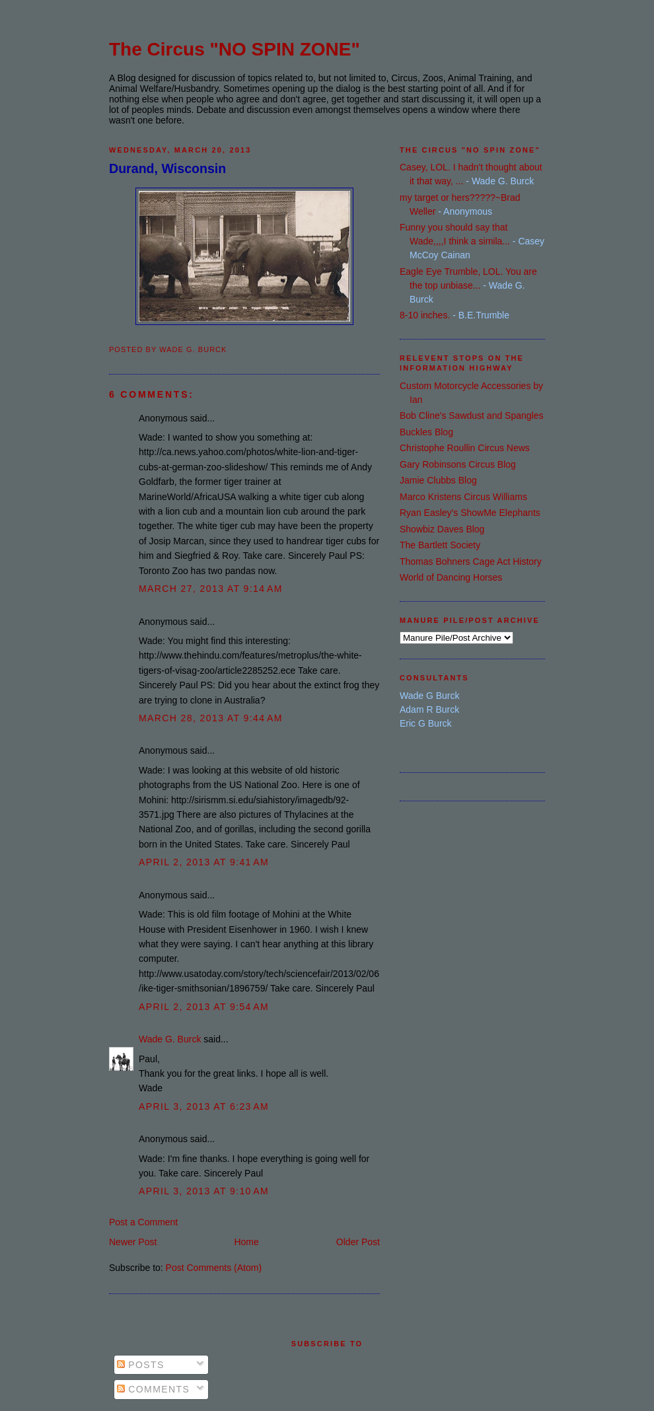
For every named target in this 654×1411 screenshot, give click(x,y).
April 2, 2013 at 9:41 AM (204, 862)
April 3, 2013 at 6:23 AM (204, 1106)
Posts (140, 1364)
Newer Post (133, 1242)
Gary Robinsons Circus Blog (458, 464)
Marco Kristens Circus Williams (463, 496)
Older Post (358, 1242)
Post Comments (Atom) (214, 1267)
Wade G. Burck (170, 1039)
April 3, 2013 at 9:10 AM (204, 1191)
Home (246, 1242)
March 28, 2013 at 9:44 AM (211, 718)
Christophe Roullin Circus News (465, 448)
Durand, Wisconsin (167, 168)
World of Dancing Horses (451, 577)
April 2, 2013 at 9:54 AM (204, 1006)
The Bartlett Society (440, 545)
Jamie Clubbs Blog (438, 480)
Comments (153, 1389)
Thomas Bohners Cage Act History (471, 561)
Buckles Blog (426, 432)
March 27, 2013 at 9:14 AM (211, 588)
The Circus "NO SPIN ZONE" (234, 49)
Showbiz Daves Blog (442, 529)
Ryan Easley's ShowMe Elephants (470, 512)
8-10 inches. (425, 315)
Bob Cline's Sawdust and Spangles (471, 415)
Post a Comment (143, 1222)
